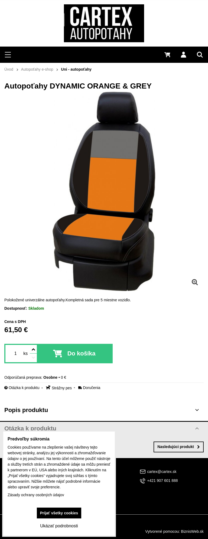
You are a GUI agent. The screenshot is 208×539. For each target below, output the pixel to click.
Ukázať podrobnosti (59, 526)
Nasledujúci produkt (178, 447)
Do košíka (81, 353)
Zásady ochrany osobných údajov (36, 495)
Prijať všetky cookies (59, 513)
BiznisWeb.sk (192, 531)
